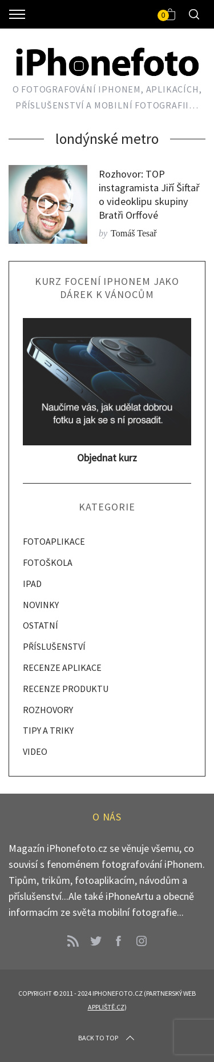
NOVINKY (41, 604)
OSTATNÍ (40, 625)
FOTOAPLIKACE (54, 541)
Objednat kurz (107, 457)
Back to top (107, 1038)
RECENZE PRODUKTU (65, 688)
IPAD (32, 583)
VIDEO (35, 751)
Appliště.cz (106, 1007)
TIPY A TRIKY (48, 730)
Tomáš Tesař (134, 233)
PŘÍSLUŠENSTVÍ (54, 646)
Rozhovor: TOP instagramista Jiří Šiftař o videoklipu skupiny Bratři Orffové (149, 194)
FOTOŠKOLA (47, 562)
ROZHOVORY (48, 709)
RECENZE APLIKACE (62, 667)
